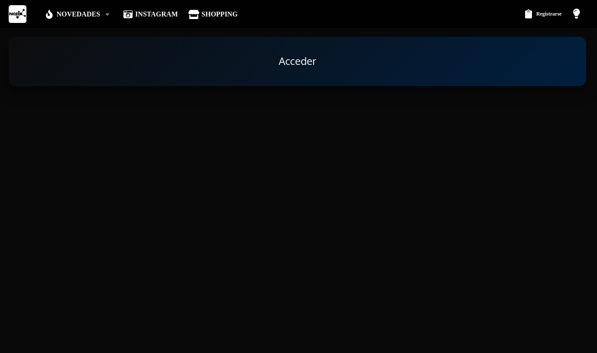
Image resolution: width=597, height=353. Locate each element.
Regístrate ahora (324, 249)
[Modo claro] (577, 13)
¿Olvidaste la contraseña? (242, 182)
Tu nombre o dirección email (159, 143)
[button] (109, 14)
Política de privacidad (503, 341)
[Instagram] (583, 319)
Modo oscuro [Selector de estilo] (43, 341)
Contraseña (180, 171)
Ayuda (539, 341)
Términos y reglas (454, 341)
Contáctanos (414, 341)
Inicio (558, 341)
